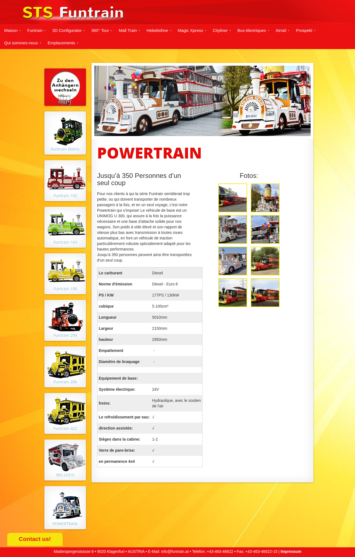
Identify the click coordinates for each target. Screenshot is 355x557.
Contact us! (35, 539)
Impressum (291, 551)
